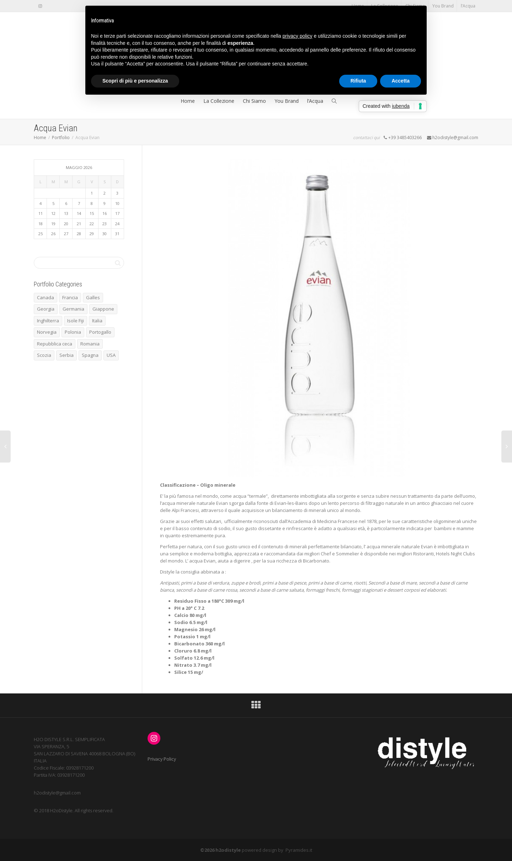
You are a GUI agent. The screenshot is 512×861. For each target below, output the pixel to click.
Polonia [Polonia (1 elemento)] (73, 332)
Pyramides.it (299, 850)
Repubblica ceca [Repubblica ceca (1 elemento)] (54, 343)
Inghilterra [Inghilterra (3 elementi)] (48, 320)
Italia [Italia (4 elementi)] (97, 320)
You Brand (443, 6)
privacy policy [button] (298, 36)
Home (188, 100)
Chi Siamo (254, 100)
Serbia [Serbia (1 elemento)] (66, 355)
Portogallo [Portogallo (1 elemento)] (100, 332)
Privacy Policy (162, 759)
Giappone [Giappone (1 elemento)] (103, 309)
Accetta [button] (400, 81)
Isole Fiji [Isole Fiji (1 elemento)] (75, 320)
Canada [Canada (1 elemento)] (45, 297)
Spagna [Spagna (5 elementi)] (90, 355)
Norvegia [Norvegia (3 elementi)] (47, 332)
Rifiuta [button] (358, 81)
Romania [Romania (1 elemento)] (90, 343)
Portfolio (61, 137)
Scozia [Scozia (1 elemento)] (44, 355)
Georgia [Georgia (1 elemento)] (45, 309)
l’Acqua (468, 6)
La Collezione (218, 100)
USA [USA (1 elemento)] (111, 355)
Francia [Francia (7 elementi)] (70, 297)
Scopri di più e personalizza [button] (135, 81)
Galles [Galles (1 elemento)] (93, 297)
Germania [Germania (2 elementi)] (73, 309)
